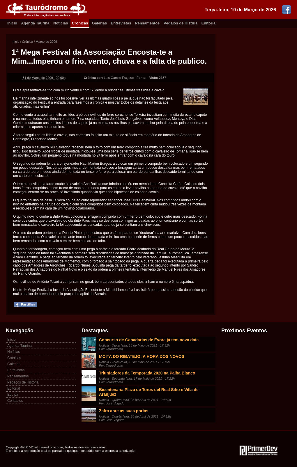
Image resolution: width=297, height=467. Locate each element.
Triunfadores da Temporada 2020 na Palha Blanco (147, 373)
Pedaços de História (22, 382)
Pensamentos (147, 23)
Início (15, 41)
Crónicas (80, 23)
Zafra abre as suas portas (123, 411)
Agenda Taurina (35, 23)
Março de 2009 (46, 41)
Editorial (209, 23)
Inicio (12, 23)
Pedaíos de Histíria (180, 23)
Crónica (27, 41)
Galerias (99, 23)
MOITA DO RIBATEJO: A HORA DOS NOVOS (141, 356)
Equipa (12, 395)
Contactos (15, 401)
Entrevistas (121, 23)
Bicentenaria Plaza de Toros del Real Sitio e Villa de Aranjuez (149, 392)
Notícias (60, 23)
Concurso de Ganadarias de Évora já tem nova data (149, 340)
